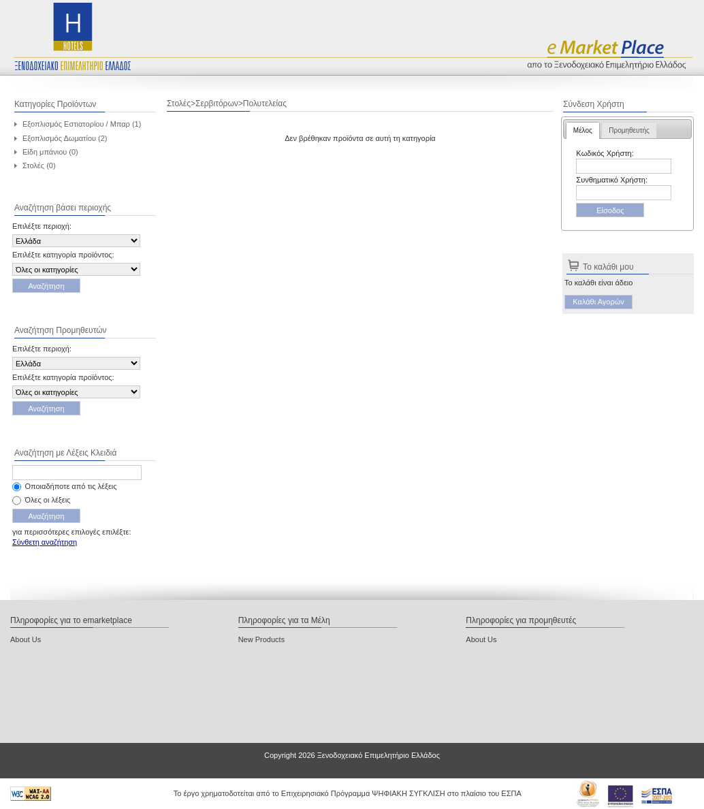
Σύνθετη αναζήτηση (44, 542)
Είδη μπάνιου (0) (50, 152)
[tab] (583, 130)
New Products (261, 639)
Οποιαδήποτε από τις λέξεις (71, 486)
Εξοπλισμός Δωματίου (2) (65, 138)
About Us (25, 639)
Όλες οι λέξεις (48, 500)
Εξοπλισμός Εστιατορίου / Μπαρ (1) (81, 124)
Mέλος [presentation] (582, 130)
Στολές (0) (39, 165)
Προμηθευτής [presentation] (629, 130)
